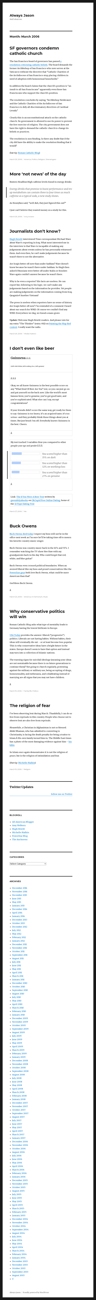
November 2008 (20, 1064)
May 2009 (17, 1043)
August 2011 (18, 958)
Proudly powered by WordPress (36, 1292)
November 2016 (19, 891)
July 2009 (17, 1036)
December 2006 (20, 1141)
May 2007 (17, 1127)
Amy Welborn (19, 825)
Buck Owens (23, 525)
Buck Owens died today (21, 534)
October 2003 (18, 1268)
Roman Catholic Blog (28, 153)
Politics (35, 159)
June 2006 (17, 1159)
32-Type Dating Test (24, 504)
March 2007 (18, 1134)
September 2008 (20, 1071)
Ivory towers (29, 217)
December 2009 (20, 1018)
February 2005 (19, 1212)
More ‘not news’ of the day (38, 173)
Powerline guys (17, 572)
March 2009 (18, 1050)
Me (25, 511)
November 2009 (20, 1022)
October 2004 (19, 1226)
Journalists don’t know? (35, 231)
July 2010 (16, 997)
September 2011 (19, 955)
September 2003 (20, 1272)
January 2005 (18, 1215)
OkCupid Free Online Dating (46, 500)
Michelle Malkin (26, 762)
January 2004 (19, 1257)
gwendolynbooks (19, 500)
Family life (28, 691)
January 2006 (19, 1176)
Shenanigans (51, 159)
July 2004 (17, 1236)
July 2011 (16, 962)
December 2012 (19, 926)
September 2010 (20, 990)
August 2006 (18, 1152)
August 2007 (18, 1117)
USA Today (15, 635)
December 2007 (20, 1103)
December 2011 (19, 944)
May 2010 (16, 1000)
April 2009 (17, 1046)
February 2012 (19, 937)
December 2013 (19, 919)
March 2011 (17, 976)
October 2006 (19, 1148)
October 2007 (19, 1110)
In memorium (37, 597)
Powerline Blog (20, 836)
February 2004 (19, 1254)
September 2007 (20, 1113)
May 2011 (16, 969)
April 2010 (17, 1004)
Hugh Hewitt (16, 239)
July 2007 (16, 1120)
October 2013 (18, 923)
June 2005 (17, 1198)
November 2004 (20, 1222)
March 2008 (18, 1092)
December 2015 (19, 895)
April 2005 (17, 1205)
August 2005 (18, 1191)
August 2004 (18, 1233)
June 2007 (17, 1124)
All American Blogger (23, 822)
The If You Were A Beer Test (30, 497)
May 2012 (16, 934)
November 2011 (19, 948)
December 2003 (20, 1261)
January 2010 (18, 1015)
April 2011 (17, 972)
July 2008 (17, 1078)
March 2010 (18, 1007)
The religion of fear (30, 705)
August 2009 (18, 1032)
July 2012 (16, 930)
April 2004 (17, 1247)
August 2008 (18, 1074)
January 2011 (18, 979)
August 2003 (18, 1275)
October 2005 (19, 1187)
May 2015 (16, 902)
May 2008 (17, 1085)
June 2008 (17, 1081)
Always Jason (22, 15)
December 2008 (20, 1060)
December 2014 (19, 909)
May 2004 (17, 1243)
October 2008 (19, 1067)
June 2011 (16, 965)
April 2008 (17, 1088)
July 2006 (17, 1155)
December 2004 (20, 1219)
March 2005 (18, 1208)
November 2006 (20, 1145)
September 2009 (20, 1029)
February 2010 (19, 1011)
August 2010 (18, 993)
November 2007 (20, 1106)
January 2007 (18, 1138)
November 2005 (20, 1184)
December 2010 (19, 983)
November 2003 (20, 1265)
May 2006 (17, 1162)
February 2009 (19, 1053)
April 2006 (17, 1166)
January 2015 (18, 905)
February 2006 (19, 1173)
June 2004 (17, 1240)
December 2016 (19, 888)
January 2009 (19, 1057)
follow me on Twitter (61, 794)
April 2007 (17, 1131)
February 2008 (19, 1096)
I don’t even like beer (32, 348)
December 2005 (20, 1180)
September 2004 (20, 1229)
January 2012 (18, 941)
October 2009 (19, 1025)
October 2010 (18, 986)
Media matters (30, 334)
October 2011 (18, 951)
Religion (41, 159)
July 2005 (16, 1194)
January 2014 (18, 916)
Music (45, 597)
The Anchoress (20, 839)
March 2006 (18, 1169)
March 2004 (18, 1250)
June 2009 (17, 1039)
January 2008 (19, 1099)
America (27, 159)
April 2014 (17, 912)
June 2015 (16, 898)
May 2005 (17, 1201)
